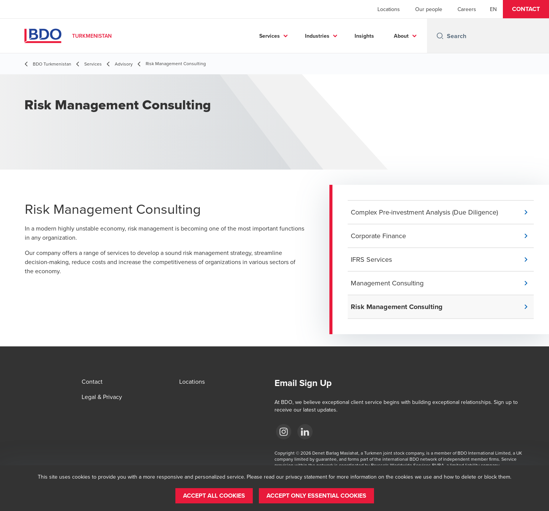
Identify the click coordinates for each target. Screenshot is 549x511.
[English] (493, 9)
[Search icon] (440, 36)
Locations (388, 9)
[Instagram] (283, 432)
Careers (467, 9)
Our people (428, 9)
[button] (526, 9)
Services (269, 36)
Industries (317, 36)
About (401, 36)
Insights (364, 36)
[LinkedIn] (305, 432)
